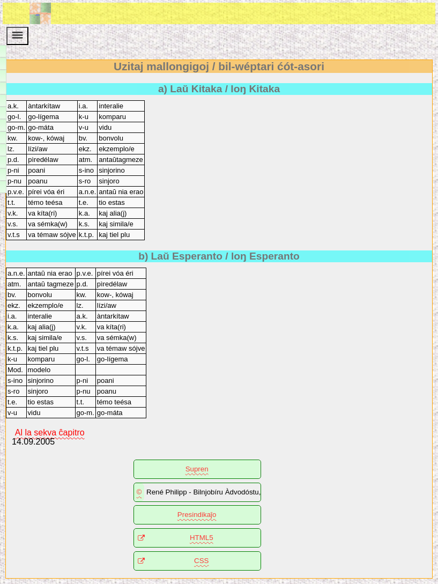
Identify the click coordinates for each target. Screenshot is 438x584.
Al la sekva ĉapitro (50, 432)
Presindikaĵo (197, 515)
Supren (197, 469)
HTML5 (201, 538)
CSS (201, 561)
